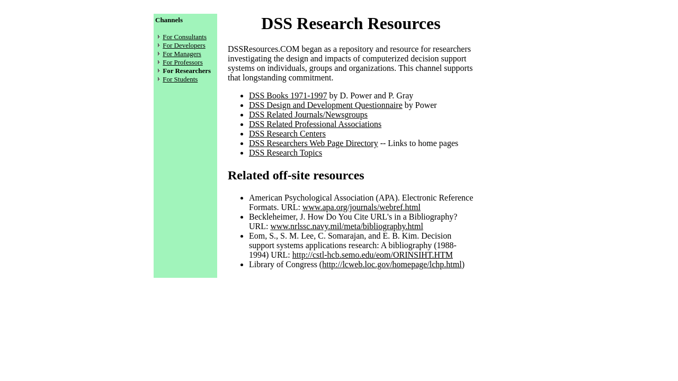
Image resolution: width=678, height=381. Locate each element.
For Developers (184, 45)
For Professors (182, 62)
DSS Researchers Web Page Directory (313, 143)
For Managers (182, 54)
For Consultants (185, 37)
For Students (180, 79)
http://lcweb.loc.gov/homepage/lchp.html (392, 264)
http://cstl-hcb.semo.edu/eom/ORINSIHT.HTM (372, 254)
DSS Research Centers (287, 133)
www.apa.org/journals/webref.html (361, 207)
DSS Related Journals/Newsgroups (308, 114)
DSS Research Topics (285, 152)
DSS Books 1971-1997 (288, 95)
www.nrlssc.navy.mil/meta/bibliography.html (346, 226)
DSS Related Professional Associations (315, 124)
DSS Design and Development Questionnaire (326, 105)
